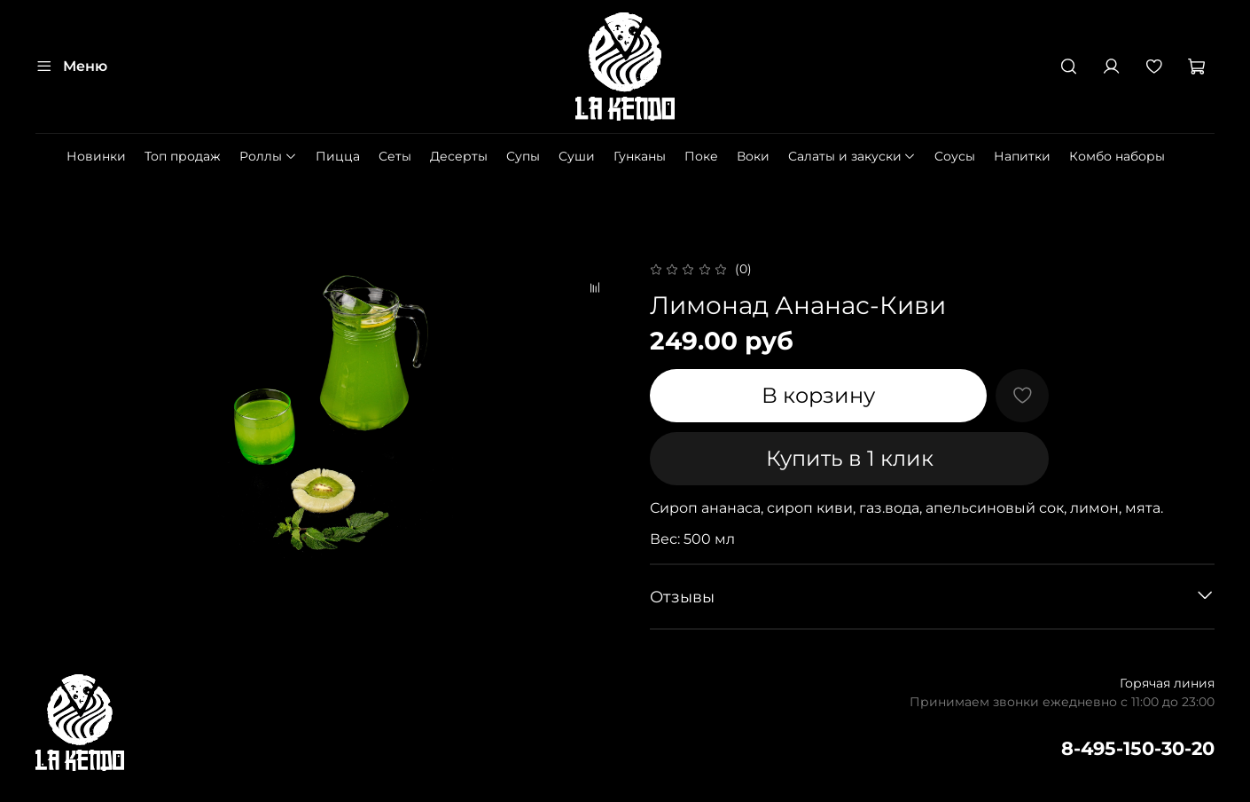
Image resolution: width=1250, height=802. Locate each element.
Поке (701, 156)
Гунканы (639, 156)
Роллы (268, 156)
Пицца (338, 156)
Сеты (395, 156)
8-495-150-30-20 (1138, 748)
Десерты (459, 156)
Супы (523, 156)
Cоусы (954, 156)
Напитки (1022, 156)
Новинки (96, 156)
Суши (577, 156)
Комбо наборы (1117, 156)
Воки (753, 156)
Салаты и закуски (852, 156)
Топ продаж (183, 156)
